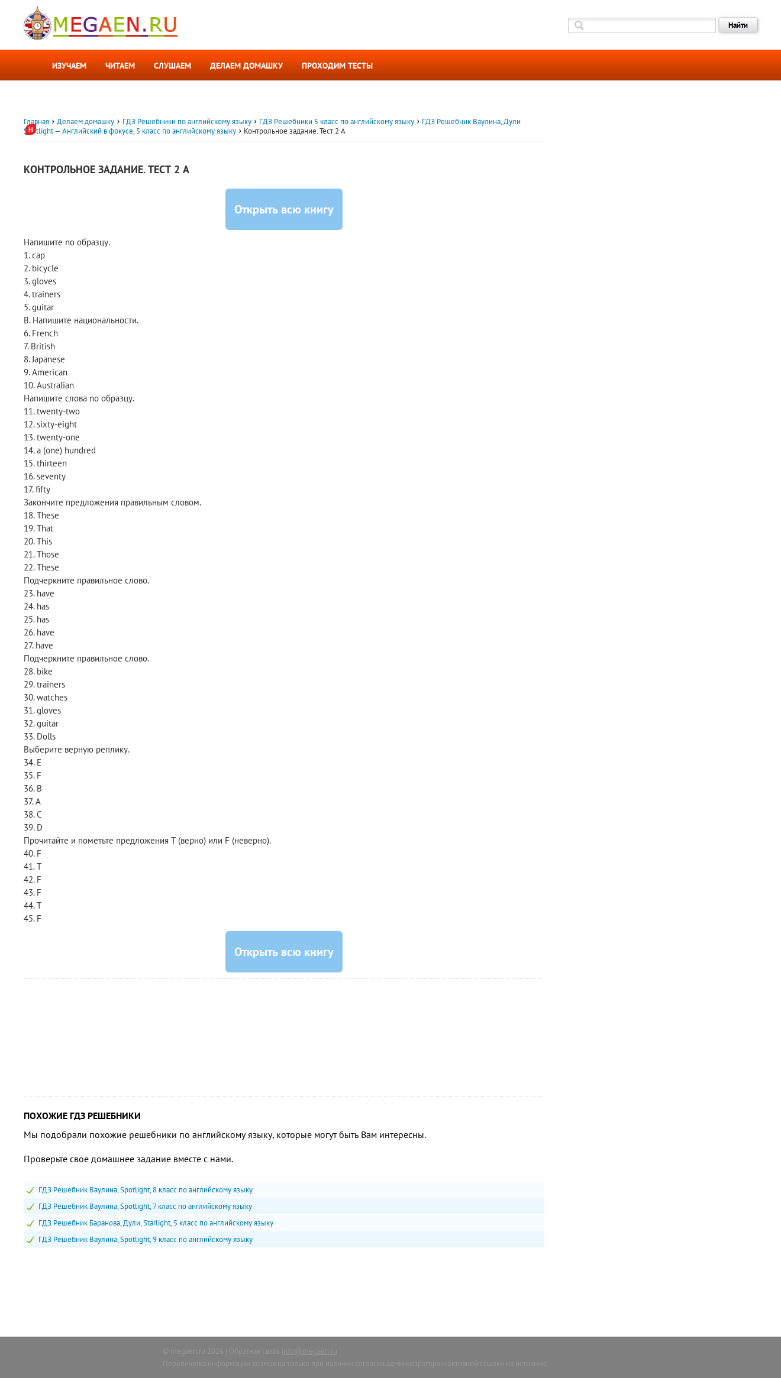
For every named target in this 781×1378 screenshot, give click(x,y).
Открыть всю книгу (284, 209)
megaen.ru (187, 1351)
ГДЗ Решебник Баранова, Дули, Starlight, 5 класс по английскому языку (155, 1223)
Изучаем (69, 65)
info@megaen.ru (309, 1351)
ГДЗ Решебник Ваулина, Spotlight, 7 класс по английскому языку (145, 1206)
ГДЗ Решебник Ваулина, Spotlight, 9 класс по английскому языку (145, 1239)
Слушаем (172, 65)
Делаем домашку (246, 65)
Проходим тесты (337, 65)
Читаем (120, 65)
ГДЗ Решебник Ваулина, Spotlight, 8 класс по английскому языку (145, 1190)
